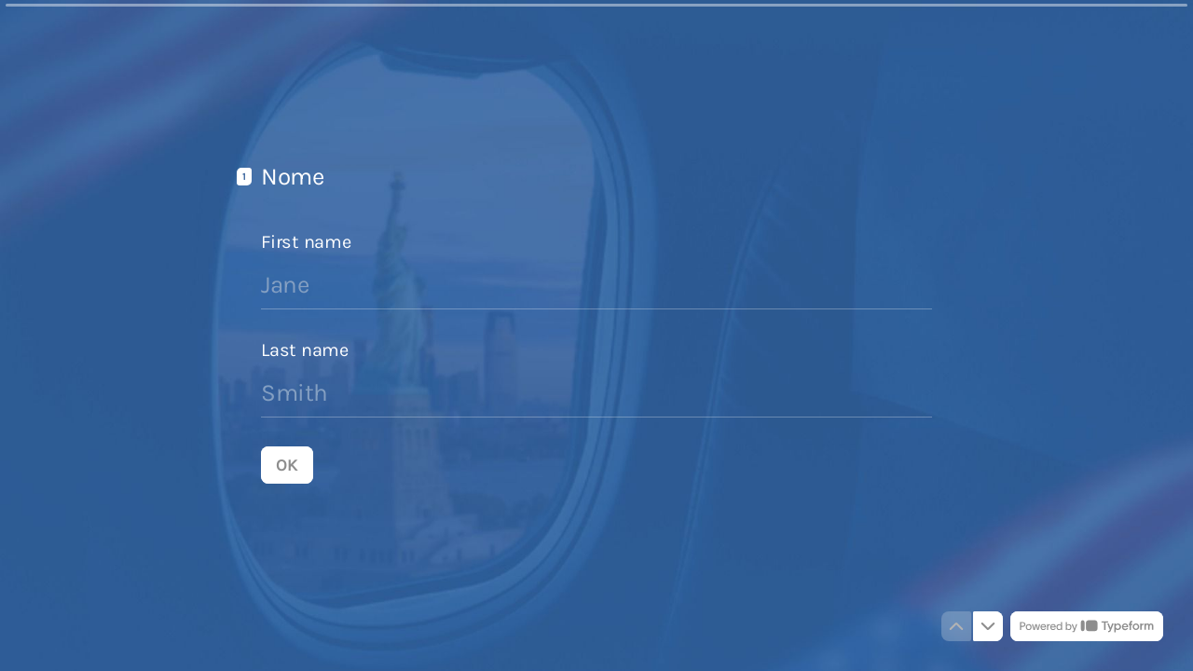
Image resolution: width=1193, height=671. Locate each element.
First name (306, 241)
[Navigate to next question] (988, 626)
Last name (305, 349)
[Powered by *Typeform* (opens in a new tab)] (1086, 626)
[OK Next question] (287, 464)
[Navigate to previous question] (956, 626)
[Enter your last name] (596, 392)
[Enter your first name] (596, 284)
